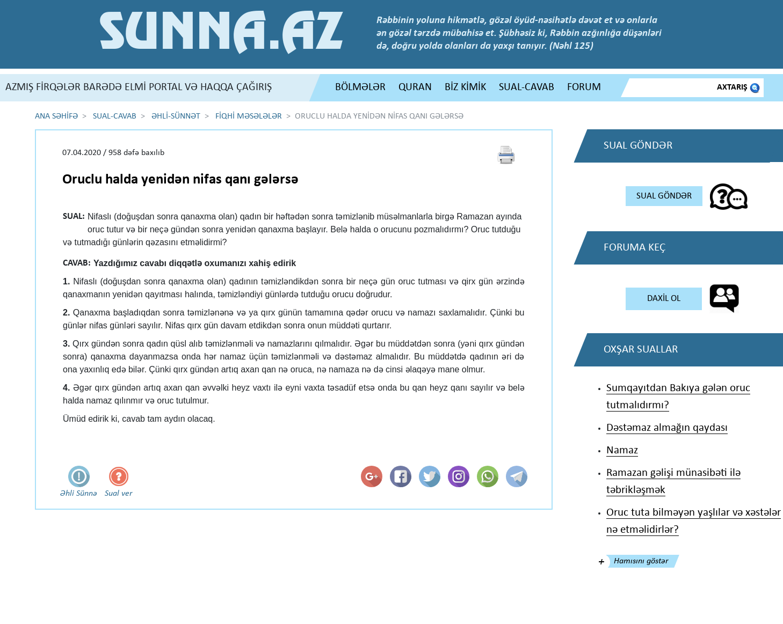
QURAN (415, 87)
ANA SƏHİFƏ (56, 116)
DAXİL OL (663, 298)
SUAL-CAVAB (526, 87)
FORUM (584, 87)
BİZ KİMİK (465, 87)
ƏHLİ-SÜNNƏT (175, 116)
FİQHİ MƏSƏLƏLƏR (248, 116)
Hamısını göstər (641, 561)
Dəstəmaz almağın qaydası (667, 428)
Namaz (622, 450)
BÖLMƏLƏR (360, 87)
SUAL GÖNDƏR (664, 196)
